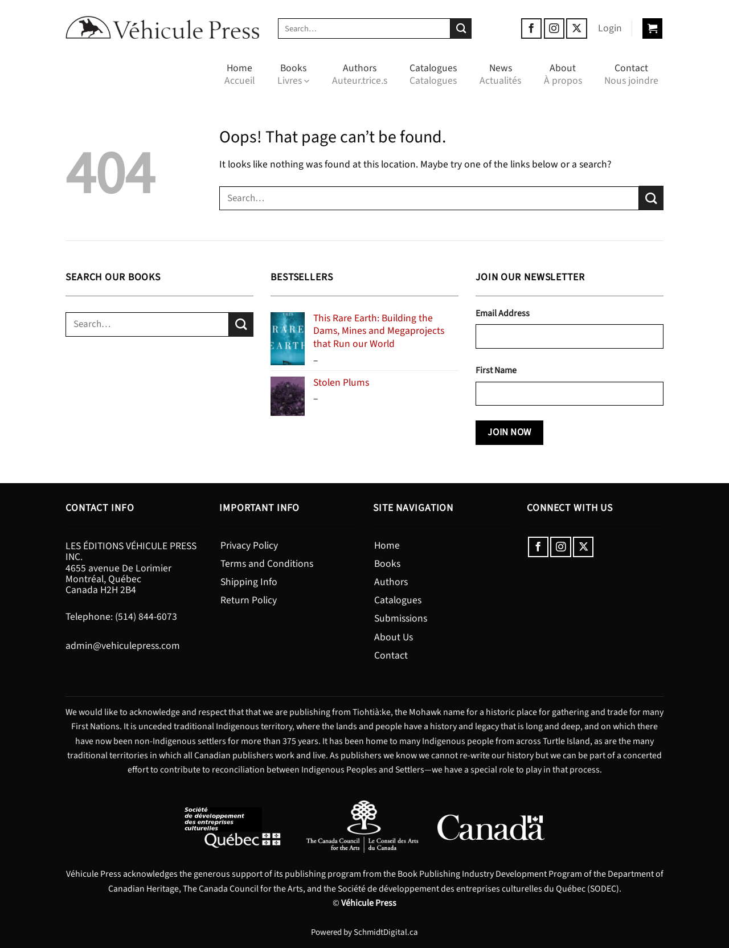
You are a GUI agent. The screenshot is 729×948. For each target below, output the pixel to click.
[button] (610, 28)
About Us (393, 637)
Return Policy (248, 600)
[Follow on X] (576, 28)
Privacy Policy (249, 545)
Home (239, 74)
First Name (496, 370)
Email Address (503, 313)
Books (293, 74)
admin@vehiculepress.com (122, 646)
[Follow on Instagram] (554, 28)
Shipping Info (248, 582)
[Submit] (461, 28)
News (500, 74)
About (563, 74)
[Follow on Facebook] (531, 28)
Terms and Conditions (266, 564)
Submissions (400, 618)
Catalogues (433, 74)
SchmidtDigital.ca (386, 932)
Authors (359, 74)
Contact (631, 74)
